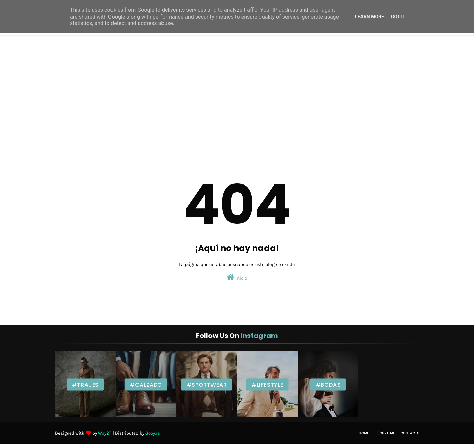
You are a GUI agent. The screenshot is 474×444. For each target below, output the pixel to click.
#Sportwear (206, 384)
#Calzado (146, 384)
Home (364, 433)
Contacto (410, 433)
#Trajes (85, 384)
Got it (398, 16)
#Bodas (328, 384)
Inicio (237, 277)
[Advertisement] (237, 86)
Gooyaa (152, 433)
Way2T (104, 433)
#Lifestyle (267, 384)
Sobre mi (385, 433)
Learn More (369, 16)
